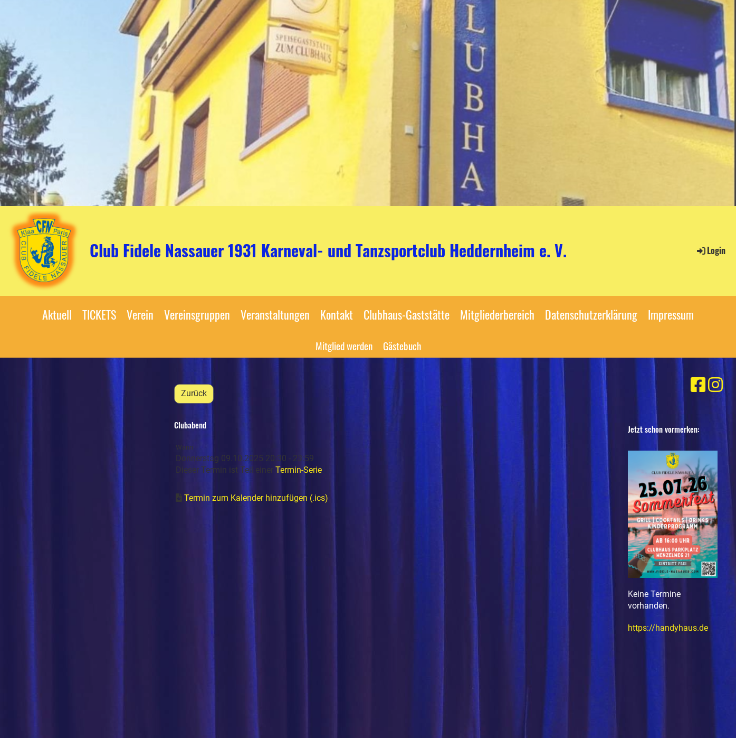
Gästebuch (402, 345)
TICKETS (99, 314)
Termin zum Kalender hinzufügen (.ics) (256, 498)
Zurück (194, 393)
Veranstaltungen (275, 314)
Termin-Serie (298, 470)
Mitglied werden (344, 345)
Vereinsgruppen (197, 314)
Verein (140, 314)
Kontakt (336, 314)
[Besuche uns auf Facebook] (698, 385)
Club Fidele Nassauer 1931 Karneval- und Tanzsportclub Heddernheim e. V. (328, 250)
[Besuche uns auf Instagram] (715, 385)
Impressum (671, 314)
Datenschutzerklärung (591, 314)
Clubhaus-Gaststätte (407, 314)
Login (710, 250)
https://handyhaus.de (668, 628)
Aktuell (57, 314)
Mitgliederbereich (497, 314)
